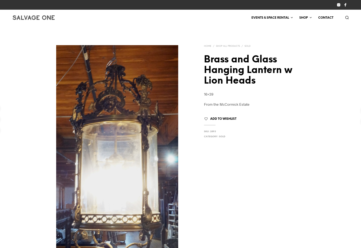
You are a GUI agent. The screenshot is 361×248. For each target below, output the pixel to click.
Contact (325, 17)
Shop (303, 17)
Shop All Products (228, 46)
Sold (247, 46)
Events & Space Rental (270, 17)
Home (207, 46)
